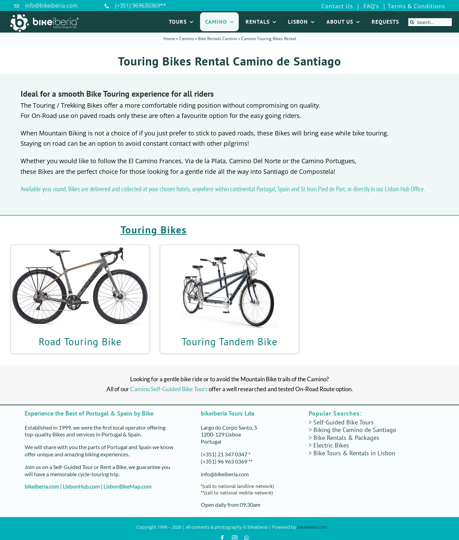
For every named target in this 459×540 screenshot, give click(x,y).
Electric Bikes (331, 445)
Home (169, 38)
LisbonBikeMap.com (127, 486)
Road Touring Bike (80, 341)
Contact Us (337, 6)
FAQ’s (370, 6)
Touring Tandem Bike (229, 341)
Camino (186, 38)
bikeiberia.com (42, 486)
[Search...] (430, 22)
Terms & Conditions (416, 6)
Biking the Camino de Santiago (354, 430)
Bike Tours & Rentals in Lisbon (354, 453)
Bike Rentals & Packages (346, 438)
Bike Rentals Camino (217, 38)
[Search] (412, 22)
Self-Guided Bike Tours (343, 422)
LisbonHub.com (81, 486)
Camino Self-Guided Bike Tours (169, 389)
